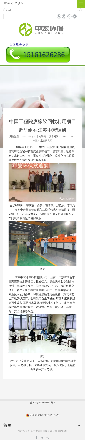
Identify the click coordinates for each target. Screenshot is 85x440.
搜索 (78, 9)
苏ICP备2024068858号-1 (42, 402)
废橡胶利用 (46, 140)
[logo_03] (43, 29)
